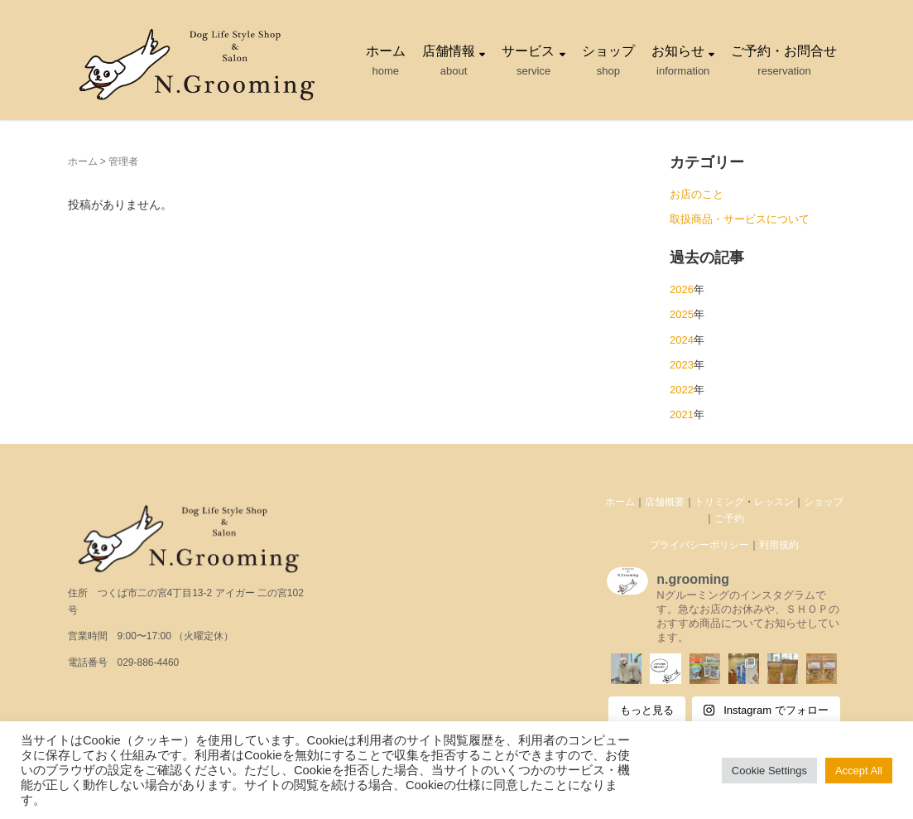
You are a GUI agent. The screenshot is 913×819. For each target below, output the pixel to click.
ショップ (823, 502)
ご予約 (729, 518)
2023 (682, 365)
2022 (682, 389)
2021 (682, 414)
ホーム (83, 161)
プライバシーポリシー (699, 545)
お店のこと (696, 194)
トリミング (719, 502)
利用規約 (779, 545)
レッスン (774, 502)
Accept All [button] (858, 770)
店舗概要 (665, 502)
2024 (682, 340)
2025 (682, 314)
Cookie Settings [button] (769, 770)
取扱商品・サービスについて (740, 219)
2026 (682, 289)
